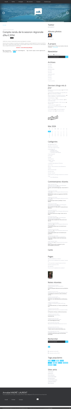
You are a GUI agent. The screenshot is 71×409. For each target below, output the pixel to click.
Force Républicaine (54, 177)
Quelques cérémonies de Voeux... (54, 319)
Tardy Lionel (50, 371)
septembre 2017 (51, 74)
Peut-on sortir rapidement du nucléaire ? (56, 267)
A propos (38, 1)
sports (51, 161)
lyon (49, 360)
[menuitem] (6, 1)
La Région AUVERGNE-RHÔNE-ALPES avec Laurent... (56, 304)
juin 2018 (50, 71)
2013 (55, 364)
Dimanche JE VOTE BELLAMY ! (54, 298)
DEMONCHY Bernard (52, 185)
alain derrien (50, 211)
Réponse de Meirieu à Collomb (54, 258)
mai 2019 (50, 66)
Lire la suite (55, 47)
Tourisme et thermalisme (55, 152)
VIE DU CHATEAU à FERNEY (55, 93)
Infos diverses (51, 158)
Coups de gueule (51, 154)
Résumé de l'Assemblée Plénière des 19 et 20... (57, 323)
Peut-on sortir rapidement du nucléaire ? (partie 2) (58, 261)
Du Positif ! (50, 155)
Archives (13, 399)
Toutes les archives (51, 80)
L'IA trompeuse (51, 109)
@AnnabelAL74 (51, 27)
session (30, 50)
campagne (65, 362)
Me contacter (30, 1)
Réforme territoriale (52, 169)
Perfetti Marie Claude (52, 204)
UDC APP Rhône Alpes (52, 379)
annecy (53, 360)
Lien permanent (7, 50)
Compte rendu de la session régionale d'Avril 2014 (23, 33)
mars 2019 (50, 67)
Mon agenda (50, 266)
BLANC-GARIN (51, 242)
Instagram (21, 1)
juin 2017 (50, 75)
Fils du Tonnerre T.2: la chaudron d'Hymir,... (57, 95)
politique (7, 51)
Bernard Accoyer (51, 378)
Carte (50, 250)
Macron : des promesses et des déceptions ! (57, 166)
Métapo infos (51, 103)
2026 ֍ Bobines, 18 (52, 98)
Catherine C (50, 224)
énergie (49, 157)
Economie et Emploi (54, 151)
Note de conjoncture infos (53, 264)
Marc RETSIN (50, 237)
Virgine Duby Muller (52, 376)
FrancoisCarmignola (60, 109)
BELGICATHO (50, 107)
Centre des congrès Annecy (53, 147)
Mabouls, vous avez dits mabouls (55, 90)
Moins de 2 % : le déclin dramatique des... (56, 106)
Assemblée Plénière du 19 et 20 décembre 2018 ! (58, 332)
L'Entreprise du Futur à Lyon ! (54, 315)
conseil (37, 50)
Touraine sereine (60, 111)
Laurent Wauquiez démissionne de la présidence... (57, 186)
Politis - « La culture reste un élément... (56, 99)
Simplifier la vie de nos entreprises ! (55, 328)
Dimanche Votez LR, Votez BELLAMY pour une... (58, 292)
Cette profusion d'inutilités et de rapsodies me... (58, 92)
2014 (4, 51)
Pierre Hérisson (51, 375)
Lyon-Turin (50, 164)
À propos (21, 399)
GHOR (59, 105)
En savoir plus (50, 408)
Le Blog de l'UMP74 (52, 381)
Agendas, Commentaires (53, 146)
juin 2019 (50, 64)
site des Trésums (51, 173)
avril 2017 (50, 79)
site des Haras (51, 171)
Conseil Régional (21, 50)
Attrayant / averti (51, 111)
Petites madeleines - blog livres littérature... (57, 96)
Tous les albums (51, 39)
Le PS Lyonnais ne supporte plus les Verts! (57, 263)
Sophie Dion (50, 373)
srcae (10, 51)
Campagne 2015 (53, 150)
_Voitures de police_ (52, 105)
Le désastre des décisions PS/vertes (55, 163)
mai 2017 (50, 77)
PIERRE (49, 192)
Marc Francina (51, 383)
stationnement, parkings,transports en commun (58, 174)
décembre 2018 (51, 69)
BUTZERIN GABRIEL (52, 217)
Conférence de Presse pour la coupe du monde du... (57, 310)
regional (41, 50)
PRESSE (49, 168)
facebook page (47, 1)
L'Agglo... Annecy (51, 160)
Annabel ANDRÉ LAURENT (15, 392)
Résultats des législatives (60, 237)
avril (44, 50)
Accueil (6, 1)
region (34, 50)
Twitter (13, 1)
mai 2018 (50, 72)
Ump (49, 176)
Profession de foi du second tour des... (57, 243)
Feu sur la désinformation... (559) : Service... (56, 102)
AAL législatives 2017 (52, 144)
